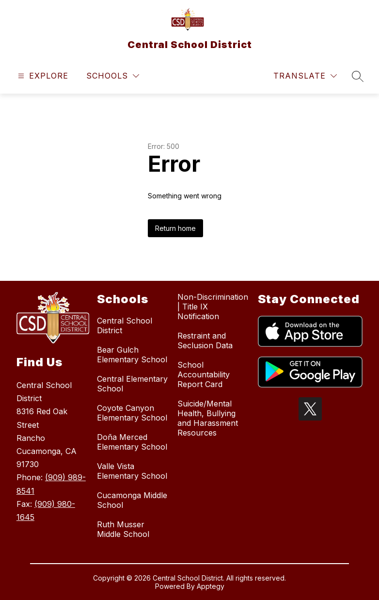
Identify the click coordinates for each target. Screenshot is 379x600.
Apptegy (210, 586)
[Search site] (357, 76)
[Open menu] (42, 76)
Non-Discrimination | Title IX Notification (212, 306)
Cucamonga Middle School (132, 500)
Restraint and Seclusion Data (205, 340)
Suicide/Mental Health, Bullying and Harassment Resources (207, 418)
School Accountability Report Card (203, 374)
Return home (175, 228)
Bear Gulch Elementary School (132, 354)
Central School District (124, 325)
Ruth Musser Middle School (123, 529)
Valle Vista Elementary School (132, 471)
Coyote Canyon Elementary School (132, 412)
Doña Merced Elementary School (132, 442)
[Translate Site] (305, 76)
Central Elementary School (132, 383)
